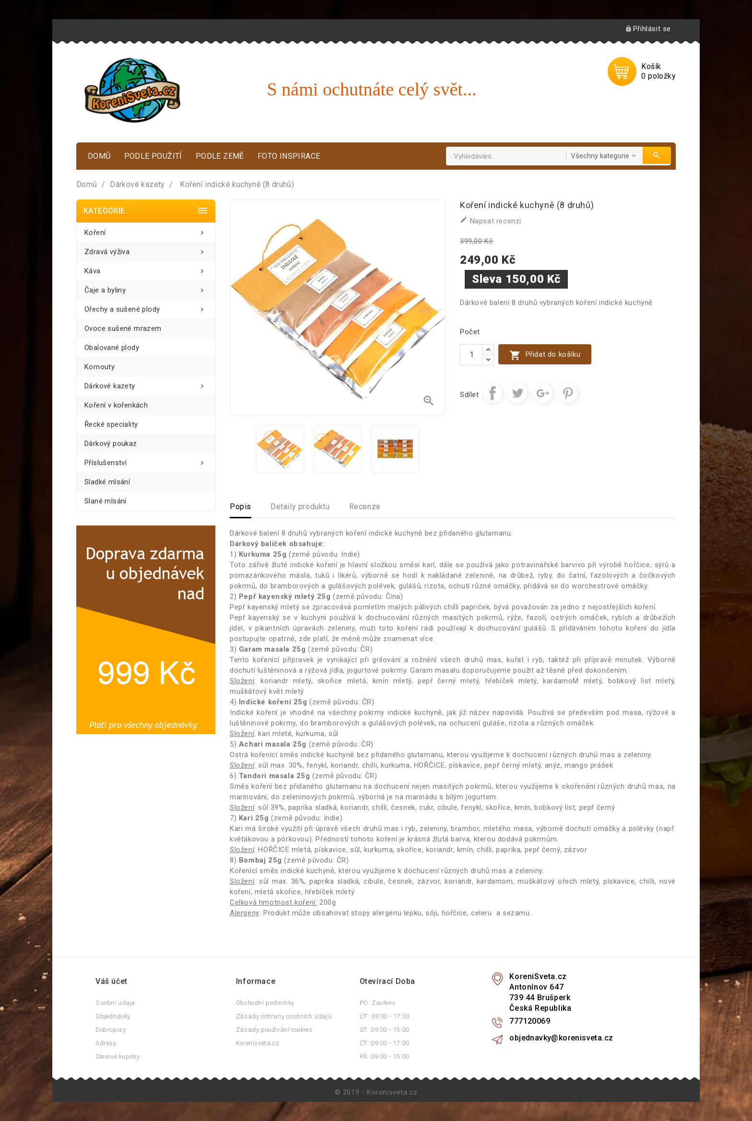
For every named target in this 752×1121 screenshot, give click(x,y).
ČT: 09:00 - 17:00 (384, 1043)
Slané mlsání (105, 501)
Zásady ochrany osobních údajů (283, 1016)
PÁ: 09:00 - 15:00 (384, 1056)
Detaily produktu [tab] (300, 506)
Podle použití (153, 156)
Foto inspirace (289, 156)
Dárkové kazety (145, 383)
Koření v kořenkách (116, 405)
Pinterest (567, 393)
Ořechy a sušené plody (145, 307)
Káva (145, 268)
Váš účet (111, 981)
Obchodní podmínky (265, 1002)
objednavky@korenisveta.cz (561, 1037)
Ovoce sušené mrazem (123, 328)
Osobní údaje (115, 1002)
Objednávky (112, 1016)
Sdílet (492, 393)
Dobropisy (110, 1029)
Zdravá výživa (145, 249)
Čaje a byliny (145, 287)
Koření (145, 230)
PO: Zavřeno (378, 1002)
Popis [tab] (240, 506)
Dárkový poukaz (110, 443)
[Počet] (471, 354)
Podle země (220, 156)
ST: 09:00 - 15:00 (384, 1029)
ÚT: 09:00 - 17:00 (385, 1016)
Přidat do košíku (544, 355)
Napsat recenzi (490, 220)
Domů (99, 156)
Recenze (365, 506)
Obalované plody (111, 347)
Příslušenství (145, 460)
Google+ (542, 393)
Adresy (106, 1043)
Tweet (517, 393)
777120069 (529, 1021)
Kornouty (99, 366)
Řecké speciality (111, 424)
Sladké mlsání (107, 482)
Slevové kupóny (117, 1056)
